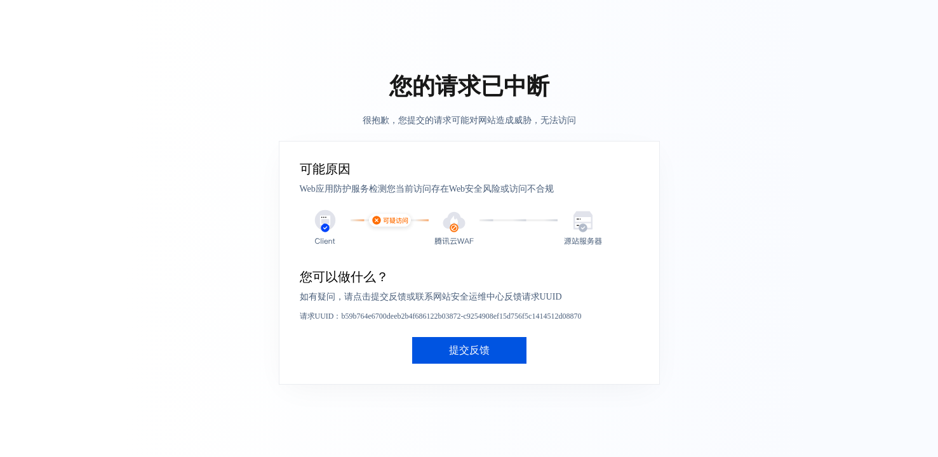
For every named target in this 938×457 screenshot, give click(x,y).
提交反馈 (469, 350)
